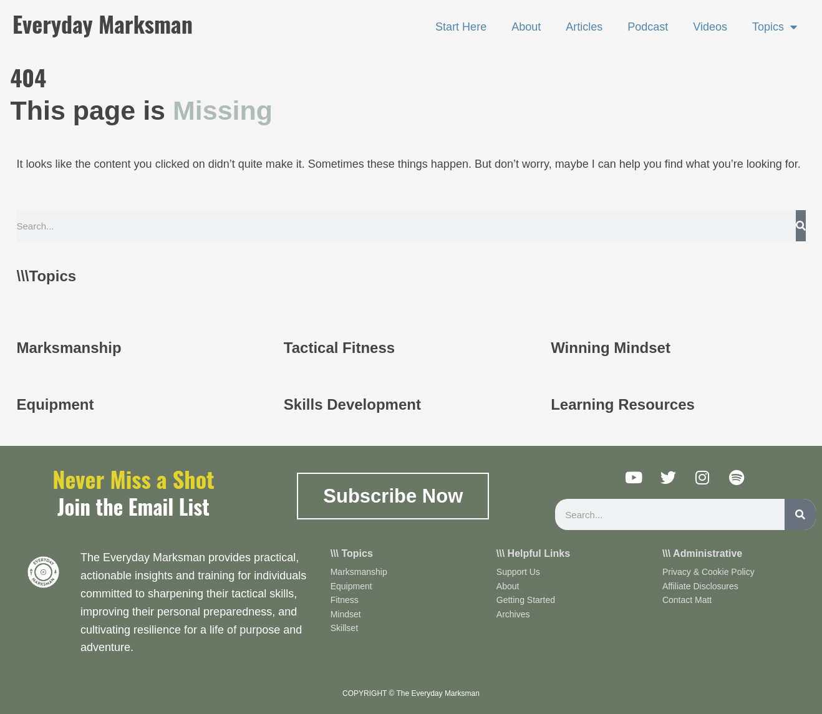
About (526, 27)
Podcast (647, 27)
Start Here (460, 27)
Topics (774, 27)
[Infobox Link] (144, 345)
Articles (584, 27)
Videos (710, 27)
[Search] (801, 225)
